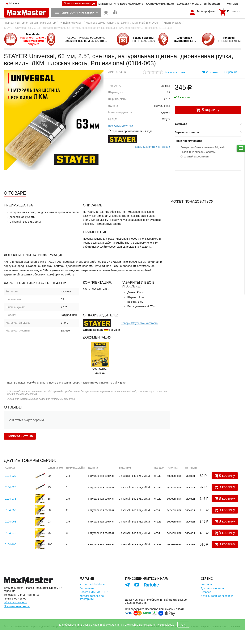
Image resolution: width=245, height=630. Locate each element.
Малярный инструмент (146, 22)
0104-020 (10, 475)
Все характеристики (120, 125)
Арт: (111, 72)
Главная (9, 22)
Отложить (210, 72)
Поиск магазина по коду (79, 3)
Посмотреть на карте (17, 606)
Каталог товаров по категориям (92, 597)
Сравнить (230, 72)
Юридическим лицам (160, 3)
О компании (87, 588)
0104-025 (10, 487)
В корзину (224, 476)
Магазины (105, 3)
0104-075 (10, 532)
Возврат (206, 592)
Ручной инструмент (71, 22)
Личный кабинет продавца (217, 595)
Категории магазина (77, 12)
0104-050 (10, 510)
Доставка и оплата (189, 3)
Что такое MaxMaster (93, 584)
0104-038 (10, 498)
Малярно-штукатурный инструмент (107, 22)
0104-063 (10, 521)
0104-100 (10, 544)
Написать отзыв (175, 72)
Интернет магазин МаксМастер (36, 22)
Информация (212, 3)
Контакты (233, 3)
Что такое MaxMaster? (128, 3)
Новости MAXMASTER (94, 592)
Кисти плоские (173, 22)
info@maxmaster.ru (15, 602)
